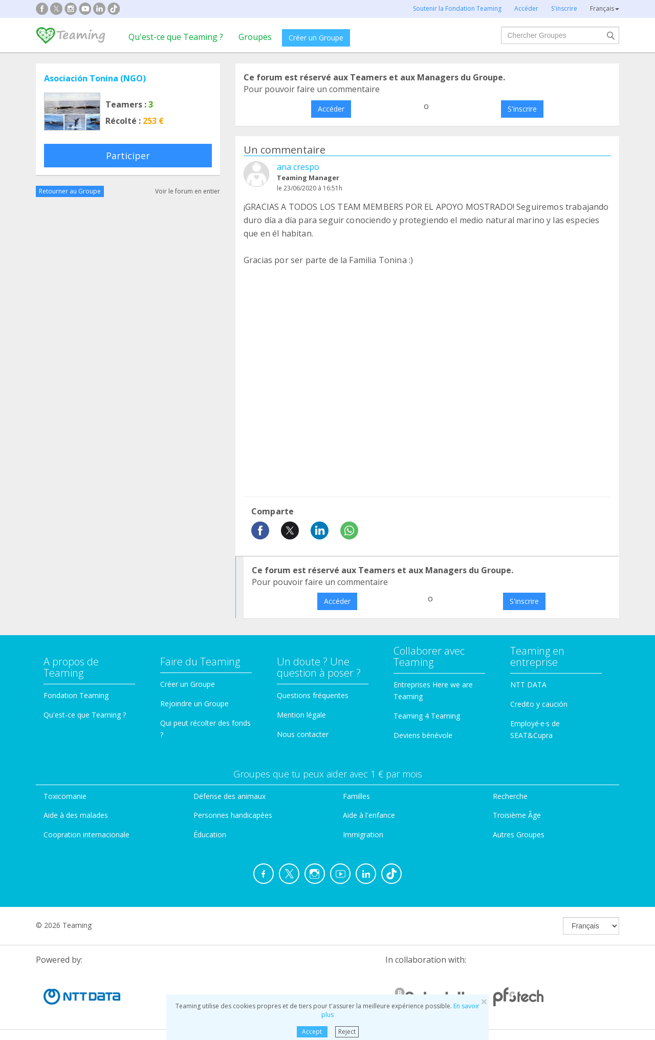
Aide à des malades (75, 815)
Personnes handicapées (232, 815)
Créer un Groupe (316, 37)
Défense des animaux (229, 796)
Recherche (510, 796)
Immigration (363, 834)
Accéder (331, 109)
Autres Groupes (518, 834)
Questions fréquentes (312, 695)
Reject (347, 1031)
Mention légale (301, 715)
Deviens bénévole (423, 735)
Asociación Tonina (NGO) (95, 78)
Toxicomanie (64, 796)
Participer (128, 155)
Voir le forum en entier (187, 191)
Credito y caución (538, 704)
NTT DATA (528, 684)
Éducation (209, 834)
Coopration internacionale (86, 834)
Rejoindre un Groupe (194, 703)
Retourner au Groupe (70, 191)
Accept (312, 1031)
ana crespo (298, 166)
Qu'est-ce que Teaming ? (175, 36)
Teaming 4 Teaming (427, 716)
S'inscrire (522, 109)
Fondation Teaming (75, 695)
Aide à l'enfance (369, 815)
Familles (356, 796)
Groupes (255, 36)
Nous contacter (303, 734)
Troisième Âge (517, 815)
